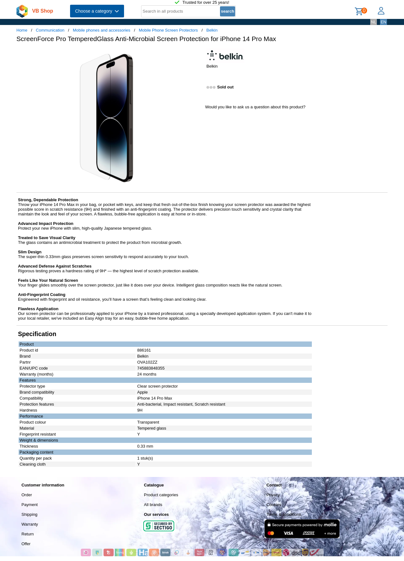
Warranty (29, 524)
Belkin (211, 30)
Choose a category (97, 11)
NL (373, 22)
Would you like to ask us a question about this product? (255, 107)
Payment (29, 504)
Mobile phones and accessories (101, 30)
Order (26, 494)
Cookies (273, 504)
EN (383, 22)
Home (21, 30)
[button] (196, 54)
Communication (50, 30)
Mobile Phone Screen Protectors (168, 30)
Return (27, 534)
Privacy (273, 494)
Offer (26, 543)
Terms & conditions (283, 514)
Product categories (161, 494)
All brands (153, 504)
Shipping (29, 514)
